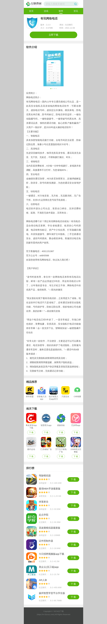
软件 (61, 11)
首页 (31, 11)
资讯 (76, 11)
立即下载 (53, 34)
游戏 (46, 11)
